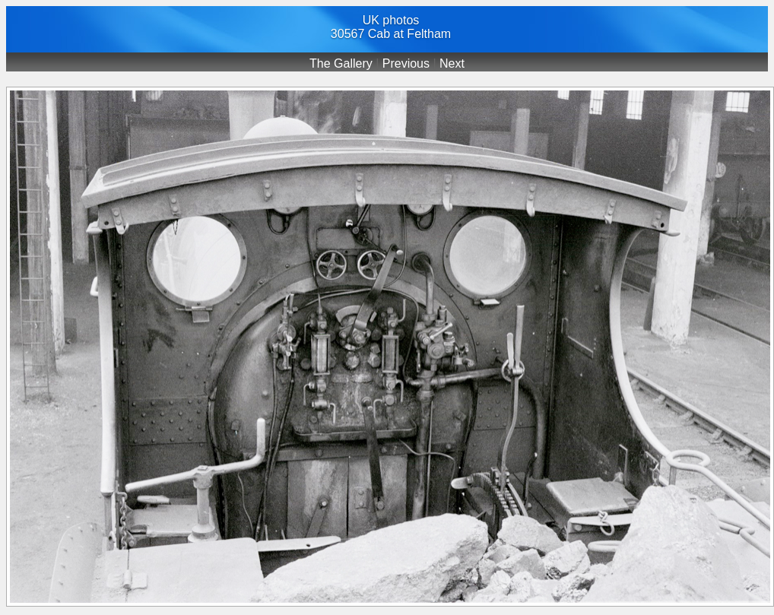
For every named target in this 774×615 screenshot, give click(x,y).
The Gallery (341, 63)
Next (452, 63)
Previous (406, 63)
